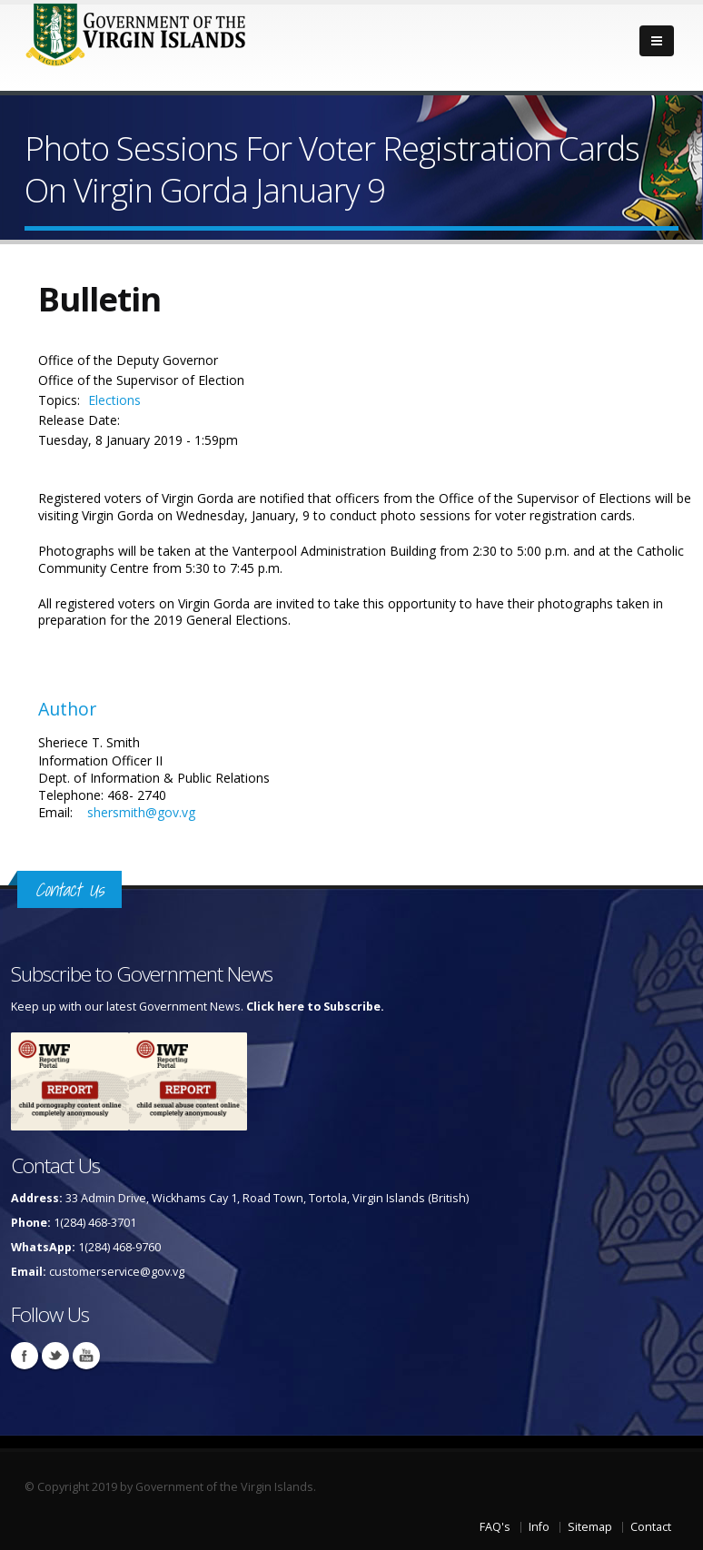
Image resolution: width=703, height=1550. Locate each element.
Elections (114, 400)
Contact (650, 1527)
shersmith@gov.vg (141, 812)
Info (539, 1527)
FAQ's (495, 1527)
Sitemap (590, 1527)
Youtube (86, 1355)
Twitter (55, 1355)
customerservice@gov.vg (116, 1271)
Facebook (24, 1355)
